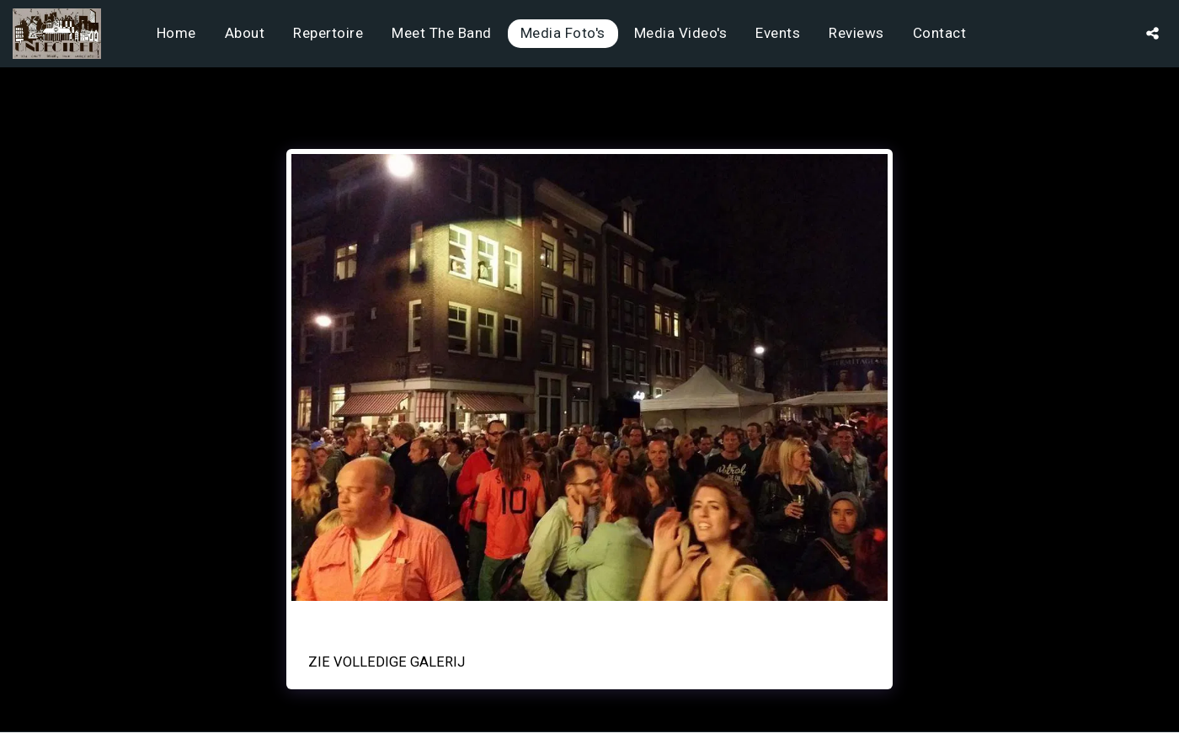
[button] (1152, 33)
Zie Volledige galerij (386, 662)
